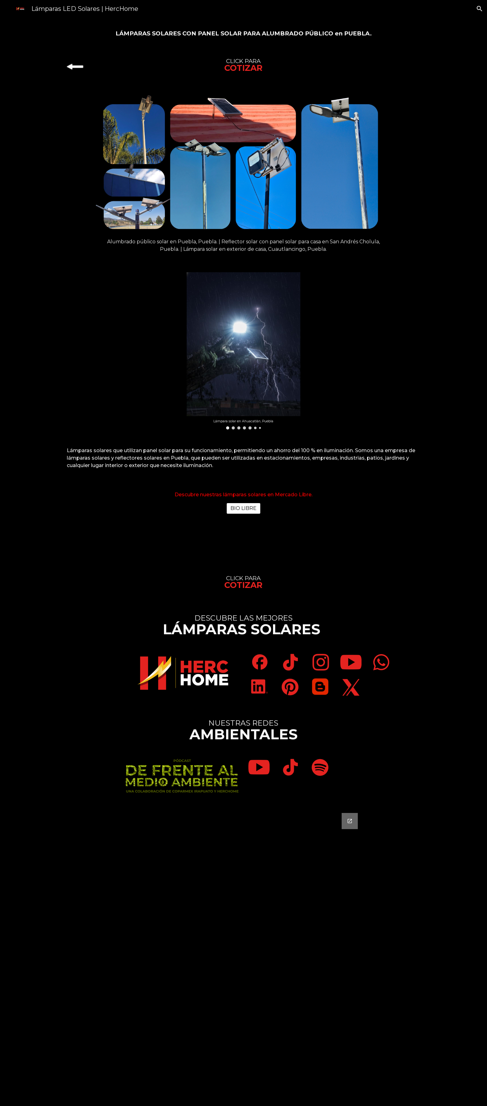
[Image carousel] (243, 350)
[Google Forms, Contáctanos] (243, 956)
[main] (243, 33)
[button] (479, 8)
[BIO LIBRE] (243, 508)
